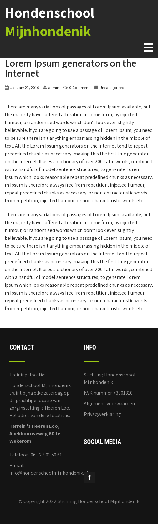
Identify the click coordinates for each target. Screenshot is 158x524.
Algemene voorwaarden (109, 403)
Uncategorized (111, 87)
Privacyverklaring (102, 414)
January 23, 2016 (24, 87)
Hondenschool (49, 21)
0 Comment (79, 87)
